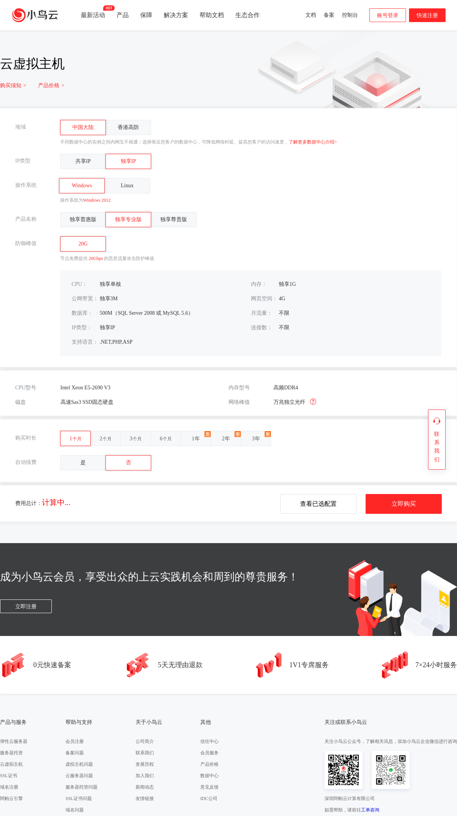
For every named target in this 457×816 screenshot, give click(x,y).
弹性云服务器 (13, 741)
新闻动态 (145, 787)
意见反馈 (209, 787)
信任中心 (209, 741)
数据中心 (209, 775)
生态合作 (247, 15)
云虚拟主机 (11, 764)
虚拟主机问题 (79, 764)
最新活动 (93, 11)
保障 (146, 15)
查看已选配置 (318, 503)
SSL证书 (8, 775)
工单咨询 (370, 810)
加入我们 (145, 775)
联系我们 (145, 752)
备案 (329, 15)
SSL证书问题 (79, 798)
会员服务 (209, 752)
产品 (123, 15)
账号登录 (387, 15)
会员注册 (75, 741)
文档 (310, 15)
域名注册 (9, 787)
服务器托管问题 (81, 787)
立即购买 (403, 503)
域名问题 (75, 810)
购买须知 (13, 85)
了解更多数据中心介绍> (313, 142)
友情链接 (145, 798)
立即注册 (26, 606)
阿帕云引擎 (11, 798)
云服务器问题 (79, 775)
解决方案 (176, 15)
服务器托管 (11, 752)
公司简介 (145, 741)
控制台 (350, 15)
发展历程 (145, 764)
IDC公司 (208, 798)
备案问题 (75, 752)
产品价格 (51, 85)
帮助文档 (212, 15)
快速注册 (427, 15)
